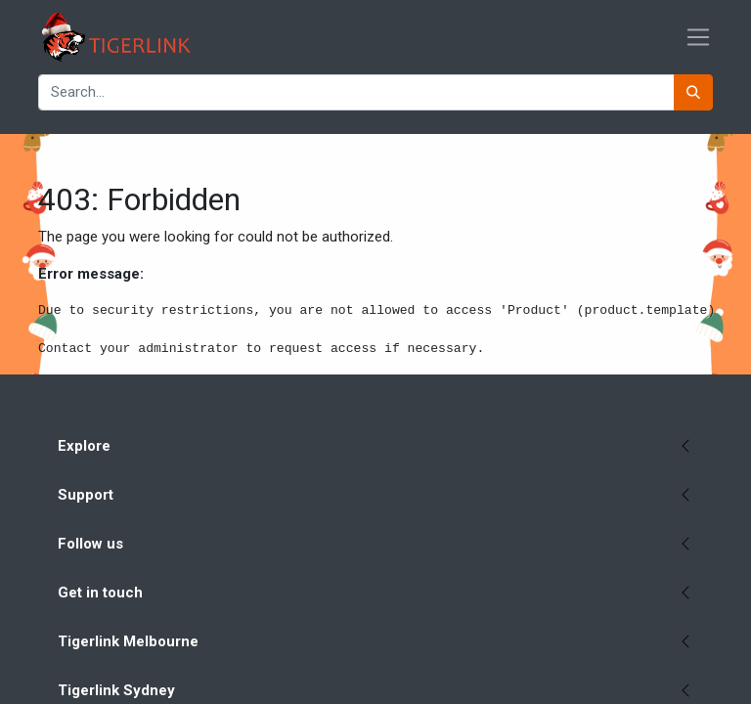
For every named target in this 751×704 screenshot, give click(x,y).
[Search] (693, 92)
